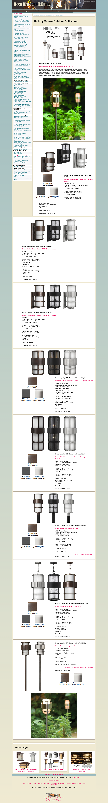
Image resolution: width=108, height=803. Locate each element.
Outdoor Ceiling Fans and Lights (21, 67)
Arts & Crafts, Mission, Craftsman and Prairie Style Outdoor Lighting (26, 770)
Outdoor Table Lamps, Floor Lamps (22, 64)
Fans (83, 783)
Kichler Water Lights (18, 144)
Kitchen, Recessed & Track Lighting (70, 783)
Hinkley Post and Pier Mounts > (83, 554)
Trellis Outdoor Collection (19, 97)
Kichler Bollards (17, 134)
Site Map (60, 774)
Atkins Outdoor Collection (19, 166)
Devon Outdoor (17, 152)
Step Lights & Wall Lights (19, 68)
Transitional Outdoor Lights (20, 45)
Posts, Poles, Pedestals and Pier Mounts (21, 78)
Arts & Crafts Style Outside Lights (21, 20)
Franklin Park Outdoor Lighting (21, 81)
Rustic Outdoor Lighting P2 (20, 40)
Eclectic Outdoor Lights (19, 33)
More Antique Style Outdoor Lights (21, 19)
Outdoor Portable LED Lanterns (21, 65)
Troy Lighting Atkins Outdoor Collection (22, 56)
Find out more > (77, 777)
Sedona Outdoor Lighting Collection (22, 53)
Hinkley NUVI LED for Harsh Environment (81, 770)
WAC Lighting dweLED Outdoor (21, 37)
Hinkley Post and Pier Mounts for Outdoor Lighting (21, 100)
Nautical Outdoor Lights (19, 26)
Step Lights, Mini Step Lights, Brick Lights (22, 179)
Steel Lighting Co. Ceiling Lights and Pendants (22, 158)
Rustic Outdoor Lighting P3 (20, 41)
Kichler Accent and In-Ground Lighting (22, 142)
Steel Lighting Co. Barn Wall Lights (22, 156)
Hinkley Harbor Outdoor (19, 89)
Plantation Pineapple (18, 92)
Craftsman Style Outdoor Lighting (21, 21)
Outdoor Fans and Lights (19, 169)
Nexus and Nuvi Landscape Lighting (22, 105)
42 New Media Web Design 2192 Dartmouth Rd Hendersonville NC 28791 (54, 799)
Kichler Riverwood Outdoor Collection (22, 130)
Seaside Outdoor (18, 132)
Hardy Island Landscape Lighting (21, 104)
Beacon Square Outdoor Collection (22, 120)
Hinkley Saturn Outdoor (19, 95)
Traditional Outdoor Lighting (20, 42)
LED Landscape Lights (19, 141)
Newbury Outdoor (18, 153)
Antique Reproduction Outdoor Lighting (21, 17)
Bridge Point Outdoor (19, 121)
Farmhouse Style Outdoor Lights (21, 34)
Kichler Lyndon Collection (19, 127)
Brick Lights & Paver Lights (20, 72)
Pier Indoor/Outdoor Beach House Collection (21, 129)
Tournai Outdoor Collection (20, 133)
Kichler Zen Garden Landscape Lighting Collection (21, 146)
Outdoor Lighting (18, 13)
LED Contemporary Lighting (20, 32)
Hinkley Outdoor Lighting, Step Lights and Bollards (22, 102)
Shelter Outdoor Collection (20, 96)
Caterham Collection (18, 123)
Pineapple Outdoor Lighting (20, 15)
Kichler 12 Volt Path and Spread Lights (22, 137)
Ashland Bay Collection (19, 117)
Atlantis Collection (18, 84)
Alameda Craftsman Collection (21, 116)
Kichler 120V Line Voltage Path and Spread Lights (22, 139)
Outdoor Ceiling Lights (19, 46)
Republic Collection (18, 93)
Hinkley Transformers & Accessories (22, 106)
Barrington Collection (18, 119)
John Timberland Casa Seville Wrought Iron (20, 113)
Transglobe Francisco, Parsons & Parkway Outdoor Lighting (21, 55)
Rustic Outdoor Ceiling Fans (20, 172)
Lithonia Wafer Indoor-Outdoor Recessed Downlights (21, 48)
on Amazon (56, 66)
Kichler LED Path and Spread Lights (22, 136)
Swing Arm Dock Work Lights (20, 76)
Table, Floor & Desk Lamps (51, 783)
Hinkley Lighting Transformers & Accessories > (79, 667)
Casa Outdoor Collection (19, 87)
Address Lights (17, 74)
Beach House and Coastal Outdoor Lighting (22, 25)
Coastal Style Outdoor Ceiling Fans (22, 171)
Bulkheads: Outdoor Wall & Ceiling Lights (22, 29)
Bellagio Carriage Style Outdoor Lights (22, 111)
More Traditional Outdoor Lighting (21, 44)
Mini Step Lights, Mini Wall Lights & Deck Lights (22, 70)
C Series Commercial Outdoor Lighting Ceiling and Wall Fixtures (22, 125)
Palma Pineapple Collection (20, 91)
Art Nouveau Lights (18, 23)
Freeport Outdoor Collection (20, 88)
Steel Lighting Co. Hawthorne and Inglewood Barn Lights (21, 163)
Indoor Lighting (27, 783)
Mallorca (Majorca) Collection (20, 149)
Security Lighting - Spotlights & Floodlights (21, 61)
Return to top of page (54, 780)
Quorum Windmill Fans (19, 173)
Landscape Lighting (18, 73)
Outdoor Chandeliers (18, 63)
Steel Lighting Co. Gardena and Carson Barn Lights (21, 161)
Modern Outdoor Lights (19, 36)
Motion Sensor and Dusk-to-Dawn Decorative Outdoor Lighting (21, 59)
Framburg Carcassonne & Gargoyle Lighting (22, 51)
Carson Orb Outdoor (18, 85)
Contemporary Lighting (19, 30)
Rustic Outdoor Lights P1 (19, 38)
